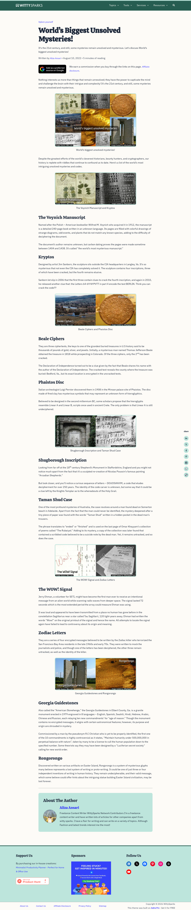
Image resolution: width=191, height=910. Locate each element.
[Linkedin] (186, 438)
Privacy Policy (78, 904)
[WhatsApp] (186, 469)
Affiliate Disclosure (58, 904)
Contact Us (38, 904)
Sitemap (94, 904)
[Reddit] (186, 462)
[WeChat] (186, 475)
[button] (117, 5)
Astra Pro (154, 906)
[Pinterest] (186, 456)
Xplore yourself (46, 21)
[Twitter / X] (186, 444)
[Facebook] (186, 450)
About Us (23, 904)
